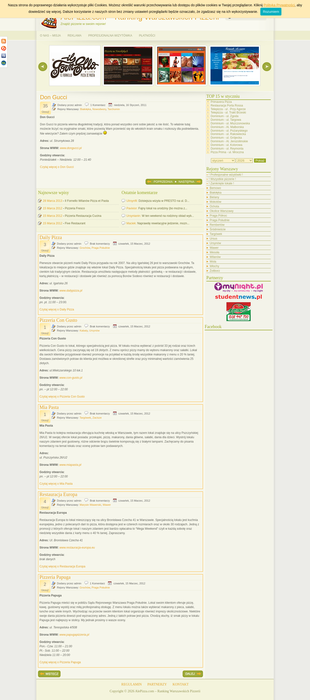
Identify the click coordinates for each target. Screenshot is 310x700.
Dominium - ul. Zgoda (225, 116)
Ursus (213, 238)
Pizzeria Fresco (75, 208)
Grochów (85, 247)
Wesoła (214, 252)
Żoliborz (215, 270)
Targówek (85, 417)
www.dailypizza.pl (70, 290)
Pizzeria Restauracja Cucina (83, 216)
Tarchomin (114, 109)
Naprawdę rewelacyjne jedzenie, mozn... (163, 223)
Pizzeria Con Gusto (58, 320)
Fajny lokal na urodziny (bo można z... (162, 208)
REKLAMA (74, 35)
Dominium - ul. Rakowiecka (228, 134)
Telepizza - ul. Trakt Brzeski (228, 112)
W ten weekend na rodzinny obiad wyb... (168, 216)
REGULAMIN (131, 684)
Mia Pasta (49, 407)
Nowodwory (99, 109)
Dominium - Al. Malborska (227, 127)
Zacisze (97, 417)
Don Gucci (53, 97)
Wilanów (215, 257)
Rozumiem (271, 12)
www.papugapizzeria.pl (74, 634)
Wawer (107, 504)
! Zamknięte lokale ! (221, 183)
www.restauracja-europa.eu (77, 547)
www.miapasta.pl (70, 465)
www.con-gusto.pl (70, 377)
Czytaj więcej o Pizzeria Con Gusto (62, 396)
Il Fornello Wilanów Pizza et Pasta (87, 201)
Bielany (214, 197)
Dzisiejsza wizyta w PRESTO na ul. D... (164, 201)
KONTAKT (180, 684)
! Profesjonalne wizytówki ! (226, 174)
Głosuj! (45, 112)
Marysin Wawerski (90, 504)
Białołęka (85, 109)
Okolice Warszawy (221, 211)
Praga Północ (218, 215)
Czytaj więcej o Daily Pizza (56, 309)
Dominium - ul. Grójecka (226, 137)
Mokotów (215, 201)
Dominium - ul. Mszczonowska (230, 123)
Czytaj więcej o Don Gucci (57, 167)
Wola (213, 261)
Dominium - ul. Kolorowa (226, 145)
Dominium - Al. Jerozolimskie (229, 141)
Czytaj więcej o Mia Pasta (56, 483)
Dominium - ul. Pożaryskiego (229, 130)
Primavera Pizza (221, 102)
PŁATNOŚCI (147, 35)
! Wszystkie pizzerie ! (222, 179)
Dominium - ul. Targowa (226, 119)
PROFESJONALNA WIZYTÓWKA (110, 35)
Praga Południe (101, 247)
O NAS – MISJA (50, 35)
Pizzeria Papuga (54, 577)
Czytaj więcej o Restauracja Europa (62, 566)
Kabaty (84, 330)
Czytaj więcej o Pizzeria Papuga (60, 662)
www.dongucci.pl (70, 148)
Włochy (214, 266)
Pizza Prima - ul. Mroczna (227, 152)
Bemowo (215, 188)
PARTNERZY (157, 684)
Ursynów (94, 330)
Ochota (214, 206)
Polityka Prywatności (279, 5)
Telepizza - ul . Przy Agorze (228, 109)
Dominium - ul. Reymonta (227, 148)
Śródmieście (218, 229)
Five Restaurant (75, 223)
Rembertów (217, 224)
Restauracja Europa (58, 494)
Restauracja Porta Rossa (227, 105)
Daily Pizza (50, 237)
